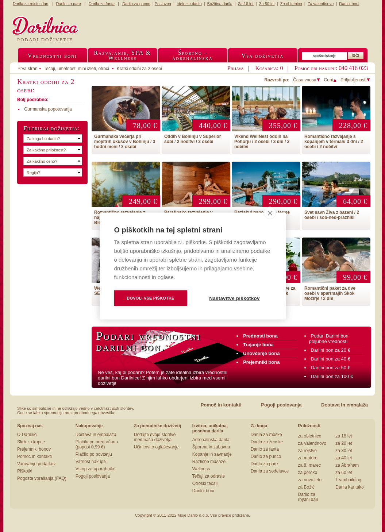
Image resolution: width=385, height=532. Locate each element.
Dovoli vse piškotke (150, 298)
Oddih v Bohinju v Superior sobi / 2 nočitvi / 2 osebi (192, 139)
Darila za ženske (267, 441)
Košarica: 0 (269, 68)
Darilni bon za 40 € (330, 359)
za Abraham (347, 465)
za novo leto (310, 479)
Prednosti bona (260, 336)
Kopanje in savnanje (212, 454)
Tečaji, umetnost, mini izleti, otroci (76, 68)
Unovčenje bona (261, 353)
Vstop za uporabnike (95, 468)
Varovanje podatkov (36, 463)
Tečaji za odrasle (208, 476)
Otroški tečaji (204, 483)
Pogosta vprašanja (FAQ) (41, 478)
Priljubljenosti (355, 79)
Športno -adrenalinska (192, 55)
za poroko (307, 472)
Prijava (235, 68)
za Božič (306, 487)
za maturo (307, 457)
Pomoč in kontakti (221, 405)
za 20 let (343, 443)
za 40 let (343, 457)
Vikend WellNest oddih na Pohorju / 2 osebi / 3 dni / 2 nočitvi (261, 141)
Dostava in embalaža (344, 405)
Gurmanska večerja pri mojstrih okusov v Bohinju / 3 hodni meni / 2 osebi (124, 141)
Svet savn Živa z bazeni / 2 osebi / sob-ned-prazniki (331, 215)
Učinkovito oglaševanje (156, 447)
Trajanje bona (258, 344)
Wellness (201, 468)
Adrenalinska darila (211, 439)
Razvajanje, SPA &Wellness (122, 55)
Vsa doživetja (263, 56)
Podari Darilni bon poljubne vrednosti (329, 338)
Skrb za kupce (31, 441)
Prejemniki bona (261, 362)
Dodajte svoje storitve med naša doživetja (155, 437)
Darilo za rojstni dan (308, 497)
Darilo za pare (264, 463)
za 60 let (343, 472)
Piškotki (24, 471)
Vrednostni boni (52, 56)
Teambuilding (348, 479)
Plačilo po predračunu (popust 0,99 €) (97, 444)
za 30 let (343, 450)
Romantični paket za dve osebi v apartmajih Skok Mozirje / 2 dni (329, 293)
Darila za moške (266, 434)
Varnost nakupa (91, 461)
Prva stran (28, 68)
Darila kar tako (349, 487)
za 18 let (343, 436)
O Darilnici (27, 434)
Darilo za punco (266, 456)
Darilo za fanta (265, 449)
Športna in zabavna (211, 447)
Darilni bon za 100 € (332, 376)
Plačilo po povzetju (94, 454)
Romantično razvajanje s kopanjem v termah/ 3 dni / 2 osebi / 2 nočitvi (333, 141)
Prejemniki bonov (34, 449)
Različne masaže (209, 461)
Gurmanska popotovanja (48, 109)
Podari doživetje (45, 39)
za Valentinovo (312, 443)
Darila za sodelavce (270, 471)
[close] (270, 213)
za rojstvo (307, 450)
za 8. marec (309, 465)
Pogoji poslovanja (281, 405)
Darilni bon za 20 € (330, 350)
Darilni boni (203, 490)
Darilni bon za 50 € (330, 367)
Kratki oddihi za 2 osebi (139, 68)
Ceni (330, 79)
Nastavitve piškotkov (234, 298)
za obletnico (309, 436)
